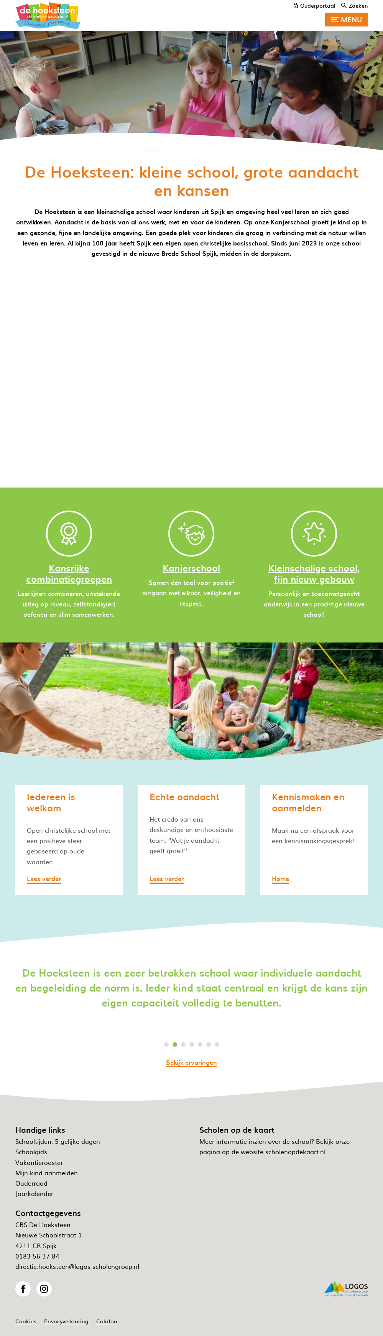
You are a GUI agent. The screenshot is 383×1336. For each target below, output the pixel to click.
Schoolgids (31, 1151)
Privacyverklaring (66, 1321)
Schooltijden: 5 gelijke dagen (57, 1141)
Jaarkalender (34, 1193)
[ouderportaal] (314, 5)
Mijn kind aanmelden (46, 1172)
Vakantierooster (39, 1162)
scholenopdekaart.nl (295, 1151)
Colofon (106, 1321)
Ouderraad (31, 1183)
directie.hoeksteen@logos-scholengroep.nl (77, 1266)
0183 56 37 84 (37, 1255)
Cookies (25, 1321)
